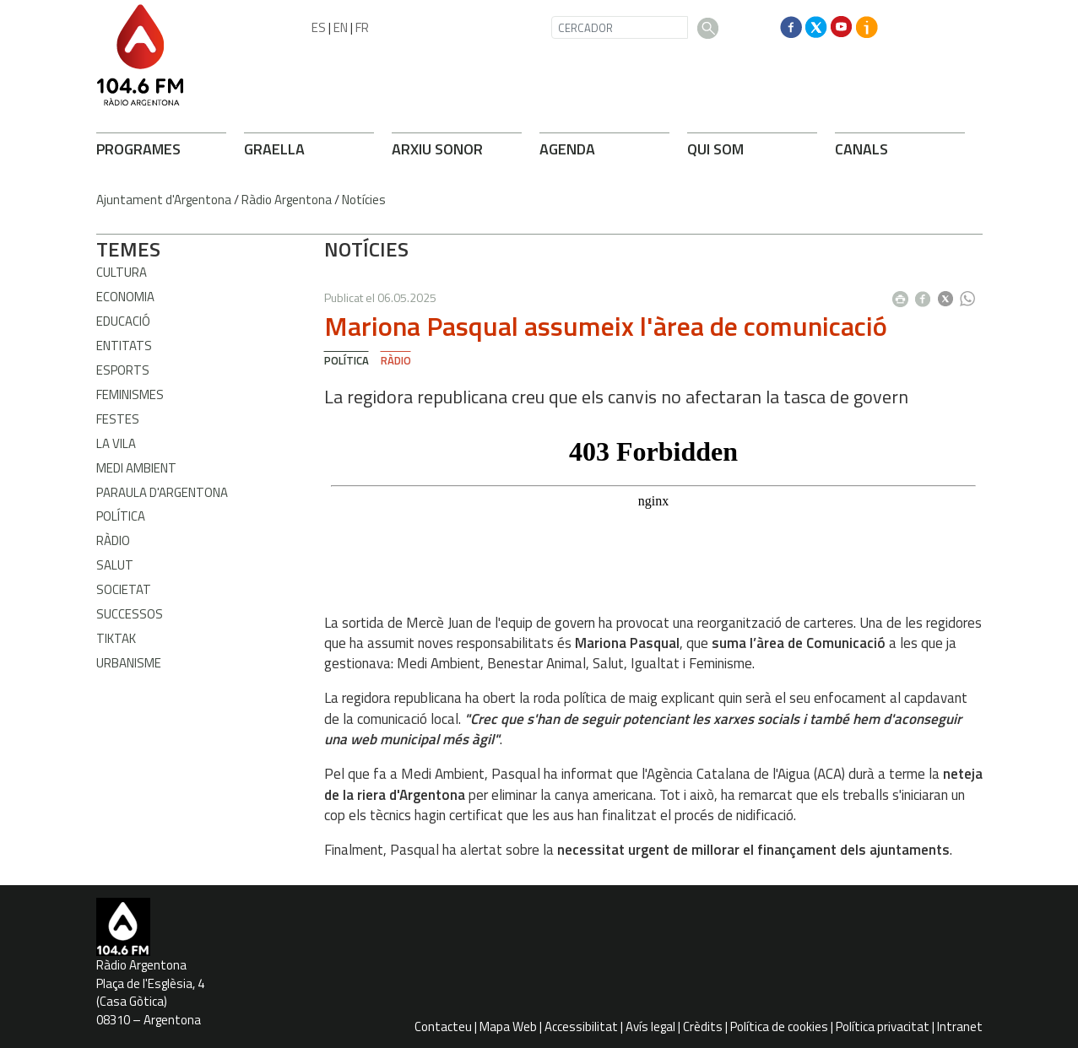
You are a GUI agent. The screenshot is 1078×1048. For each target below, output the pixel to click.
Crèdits (703, 1026)
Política (120, 516)
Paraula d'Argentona (162, 492)
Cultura (121, 272)
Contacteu (443, 1026)
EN (340, 27)
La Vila (116, 443)
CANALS (861, 149)
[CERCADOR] (619, 27)
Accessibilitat (581, 1026)
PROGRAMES (138, 149)
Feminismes (130, 394)
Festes (117, 419)
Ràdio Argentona (286, 199)
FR (362, 27)
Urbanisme (128, 663)
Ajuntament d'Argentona (163, 199)
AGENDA (567, 149)
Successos (129, 614)
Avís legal (650, 1026)
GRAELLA (274, 149)
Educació (123, 321)
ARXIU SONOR (437, 149)
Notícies (364, 199)
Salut (114, 565)
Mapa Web (508, 1026)
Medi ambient (136, 468)
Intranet (960, 1026)
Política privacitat (882, 1026)
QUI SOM (715, 149)
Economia (125, 296)
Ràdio (113, 540)
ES (318, 27)
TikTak (116, 638)
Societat (123, 589)
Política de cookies (779, 1026)
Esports (122, 370)
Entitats (124, 345)
